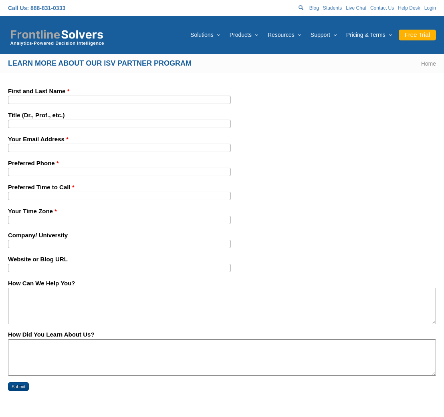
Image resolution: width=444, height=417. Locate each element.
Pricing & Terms (365, 35)
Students (332, 8)
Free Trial (417, 34)
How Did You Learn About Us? (51, 334)
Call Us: (18, 8)
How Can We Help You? (41, 283)
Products (241, 35)
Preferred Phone (33, 163)
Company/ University (38, 235)
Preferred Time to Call (41, 187)
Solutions (202, 35)
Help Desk (409, 8)
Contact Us (382, 8)
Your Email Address (38, 139)
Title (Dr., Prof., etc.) (36, 115)
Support (320, 35)
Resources (281, 35)
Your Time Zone (32, 211)
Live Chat (356, 8)
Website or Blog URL (38, 259)
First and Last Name (38, 91)
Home (428, 63)
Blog (314, 8)
